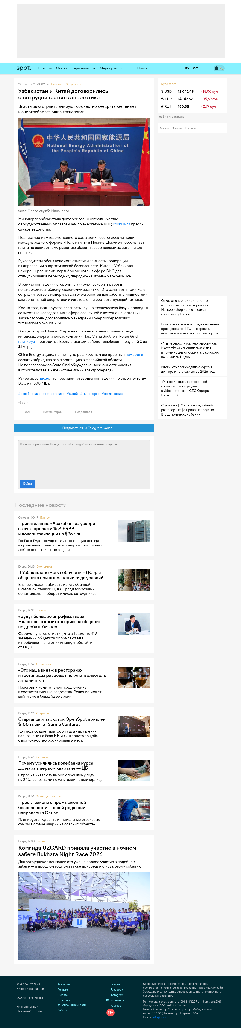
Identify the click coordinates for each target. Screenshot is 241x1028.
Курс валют (168, 84)
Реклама (164, 128)
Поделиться (81, 412)
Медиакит (177, 128)
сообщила (121, 224)
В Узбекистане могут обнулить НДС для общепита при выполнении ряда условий (60, 575)
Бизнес (45, 517)
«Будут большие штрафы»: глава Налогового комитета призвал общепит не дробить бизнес (59, 621)
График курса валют (173, 116)
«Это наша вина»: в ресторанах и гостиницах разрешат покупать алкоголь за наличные (62, 675)
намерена (134, 354)
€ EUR (166, 99)
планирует (27, 341)
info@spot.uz (161, 1017)
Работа (62, 1010)
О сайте (62, 995)
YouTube (113, 1005)
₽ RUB (166, 107)
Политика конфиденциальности (71, 1002)
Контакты (190, 128)
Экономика (44, 566)
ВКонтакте (115, 1000)
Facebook (114, 989)
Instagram (114, 995)
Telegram (114, 984)
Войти (27, 483)
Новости (45, 68)
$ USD (166, 91)
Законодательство (48, 796)
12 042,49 (186, 91)
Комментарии (50, 412)
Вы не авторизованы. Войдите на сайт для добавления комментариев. (84, 459)
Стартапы (42, 713)
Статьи (61, 68)
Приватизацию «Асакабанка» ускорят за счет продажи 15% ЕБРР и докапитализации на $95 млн (57, 528)
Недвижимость (83, 68)
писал (44, 378)
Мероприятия (111, 68)
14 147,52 (185, 99)
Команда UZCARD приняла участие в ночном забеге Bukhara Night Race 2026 (77, 851)
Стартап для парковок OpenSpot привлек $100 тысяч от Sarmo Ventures (61, 722)
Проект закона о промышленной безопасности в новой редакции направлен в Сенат (52, 807)
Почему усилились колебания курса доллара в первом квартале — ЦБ (55, 765)
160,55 (183, 107)
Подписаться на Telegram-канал (84, 428)
